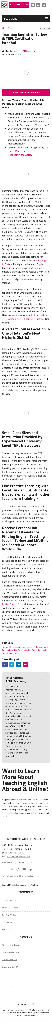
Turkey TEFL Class (10, 647)
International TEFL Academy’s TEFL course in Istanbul (25, 317)
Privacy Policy (7, 862)
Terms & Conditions (26, 862)
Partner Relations (9, 959)
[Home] (3, 28)
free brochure (18, 799)
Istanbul (27, 650)
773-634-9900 (16, 852)
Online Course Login (10, 900)
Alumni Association (10, 907)
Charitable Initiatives (11, 952)
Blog (10, 28)
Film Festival (7, 922)
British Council (9, 604)
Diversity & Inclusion (10, 945)
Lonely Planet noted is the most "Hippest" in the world (24, 153)
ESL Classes (7, 929)
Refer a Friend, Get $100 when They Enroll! (18, 876)
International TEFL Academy (24, 51)
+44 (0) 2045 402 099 (18, 856)
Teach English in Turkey (31, 647)
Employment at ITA (10, 966)
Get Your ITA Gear (9, 914)
